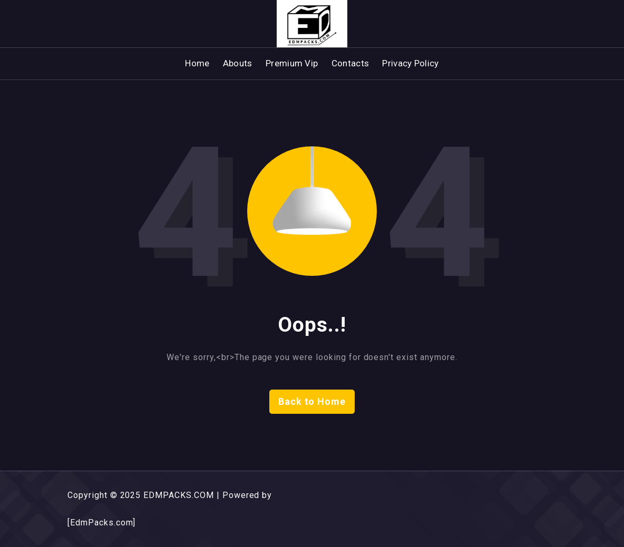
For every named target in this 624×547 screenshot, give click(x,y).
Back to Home (312, 401)
